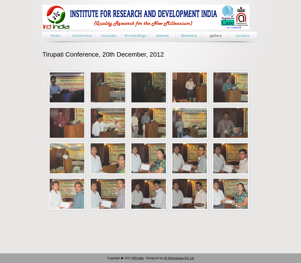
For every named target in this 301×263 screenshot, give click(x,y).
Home (56, 36)
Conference (82, 36)
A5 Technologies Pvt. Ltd (179, 258)
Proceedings (136, 36)
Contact (242, 36)
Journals (109, 36)
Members (189, 36)
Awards (162, 36)
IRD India (138, 258)
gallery (216, 36)
